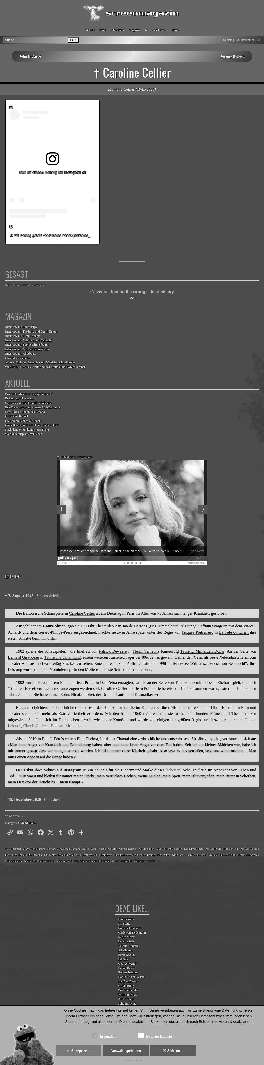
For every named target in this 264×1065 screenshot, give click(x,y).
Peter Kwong (126, 954)
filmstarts (117, 30)
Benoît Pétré (38, 848)
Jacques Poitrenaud (125, 854)
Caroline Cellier (80, 848)
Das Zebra (246, 848)
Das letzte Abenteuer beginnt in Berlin (29, 394)
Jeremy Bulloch (232, 56)
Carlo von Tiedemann (132, 932)
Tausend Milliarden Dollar (39, 860)
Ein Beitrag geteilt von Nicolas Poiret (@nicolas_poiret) (57, 235)
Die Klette (50, 854)
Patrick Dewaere (247, 854)
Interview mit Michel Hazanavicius (27, 349)
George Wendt (127, 963)
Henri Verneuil (90, 854)
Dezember (19, 854)
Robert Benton (127, 972)
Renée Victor (126, 937)
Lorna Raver (126, 968)
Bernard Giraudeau (58, 848)
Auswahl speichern (125, 1051)
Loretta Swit (126, 941)
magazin (134, 30)
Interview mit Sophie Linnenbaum (26, 344)
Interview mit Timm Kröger (23, 336)
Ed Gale (123, 959)
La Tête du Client (196, 854)
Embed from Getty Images (76, 457)
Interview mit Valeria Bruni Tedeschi (28, 340)
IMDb (15, 576)
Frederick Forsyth (129, 928)
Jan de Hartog (147, 854)
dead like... (28, 823)
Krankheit (178, 854)
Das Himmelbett (193, 848)
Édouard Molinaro (68, 854)
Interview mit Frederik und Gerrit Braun (31, 331)
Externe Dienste (155, 1035)
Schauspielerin (13, 860)
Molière (212, 854)
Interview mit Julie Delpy (21, 327)
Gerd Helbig (126, 986)
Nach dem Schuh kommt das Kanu (27, 429)
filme (103, 30)
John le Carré (30, 56)
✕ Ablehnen (173, 1051)
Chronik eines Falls (17, 358)
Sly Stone (124, 924)
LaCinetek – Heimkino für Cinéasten (28, 403)
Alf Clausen (125, 950)
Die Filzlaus (35, 854)
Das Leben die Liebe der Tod (221, 848)
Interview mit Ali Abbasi (20, 353)
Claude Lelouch (128, 848)
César (94, 848)
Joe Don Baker (127, 981)
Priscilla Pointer (128, 990)
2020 (26, 848)
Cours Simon (146, 848)
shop (175, 30)
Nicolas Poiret (228, 854)
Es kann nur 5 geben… (19, 398)
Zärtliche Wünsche (144, 860)
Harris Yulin (126, 919)
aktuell (89, 30)
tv (146, 30)
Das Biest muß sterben (169, 848)
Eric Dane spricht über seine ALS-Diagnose (32, 407)
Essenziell (104, 1035)
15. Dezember (13, 848)
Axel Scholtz (126, 999)
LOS (73, 40)
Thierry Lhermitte (122, 860)
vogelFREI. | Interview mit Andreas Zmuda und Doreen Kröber (45, 367)
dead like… (159, 30)
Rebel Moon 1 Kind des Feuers (24, 285)
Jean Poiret (163, 854)
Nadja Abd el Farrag (131, 977)
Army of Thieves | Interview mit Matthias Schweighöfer (40, 362)
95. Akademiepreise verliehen (23, 434)
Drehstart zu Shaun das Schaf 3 (25, 412)
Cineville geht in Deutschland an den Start (31, 425)
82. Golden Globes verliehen (23, 421)
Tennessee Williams (67, 860)
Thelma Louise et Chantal (95, 860)
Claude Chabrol (108, 848)
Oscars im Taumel (16, 416)
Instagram (106, 854)
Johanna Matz (127, 1003)
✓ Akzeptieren (79, 1051)
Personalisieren (132, 1060)
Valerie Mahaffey (129, 946)
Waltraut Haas (127, 995)
